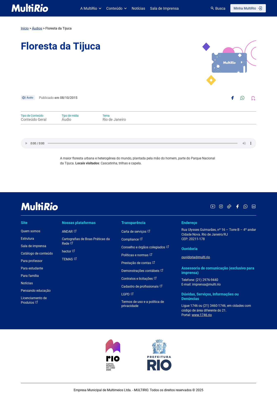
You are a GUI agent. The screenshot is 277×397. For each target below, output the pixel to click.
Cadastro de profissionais (142, 286)
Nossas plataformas (79, 222)
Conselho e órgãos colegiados (145, 247)
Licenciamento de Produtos (34, 300)
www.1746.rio (202, 315)
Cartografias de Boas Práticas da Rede (86, 241)
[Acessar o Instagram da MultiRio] (221, 207)
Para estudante (32, 268)
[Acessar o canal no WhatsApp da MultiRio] (245, 207)
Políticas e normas (137, 255)
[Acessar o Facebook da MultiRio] (237, 207)
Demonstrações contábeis (142, 270)
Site (24, 222)
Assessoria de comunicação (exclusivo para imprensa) (217, 270)
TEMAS (69, 259)
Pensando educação (36, 291)
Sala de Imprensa (164, 8)
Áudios (37, 28)
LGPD (127, 294)
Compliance (132, 239)
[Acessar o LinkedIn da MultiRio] (253, 207)
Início (25, 28)
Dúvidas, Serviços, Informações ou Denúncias (210, 296)
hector (68, 251)
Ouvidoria (189, 248)
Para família (30, 276)
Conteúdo (116, 8)
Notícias (138, 8)
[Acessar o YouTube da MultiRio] (212, 207)
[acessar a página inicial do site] (30, 8)
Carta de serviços (135, 231)
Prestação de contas (138, 263)
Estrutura (27, 239)
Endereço (189, 222)
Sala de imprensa (33, 246)
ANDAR (69, 231)
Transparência (133, 222)
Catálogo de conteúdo (37, 253)
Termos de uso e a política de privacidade (142, 304)
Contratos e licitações (139, 278)
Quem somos (30, 231)
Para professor (31, 261)
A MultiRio (90, 8)
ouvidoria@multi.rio (195, 257)
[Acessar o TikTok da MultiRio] (229, 207)
